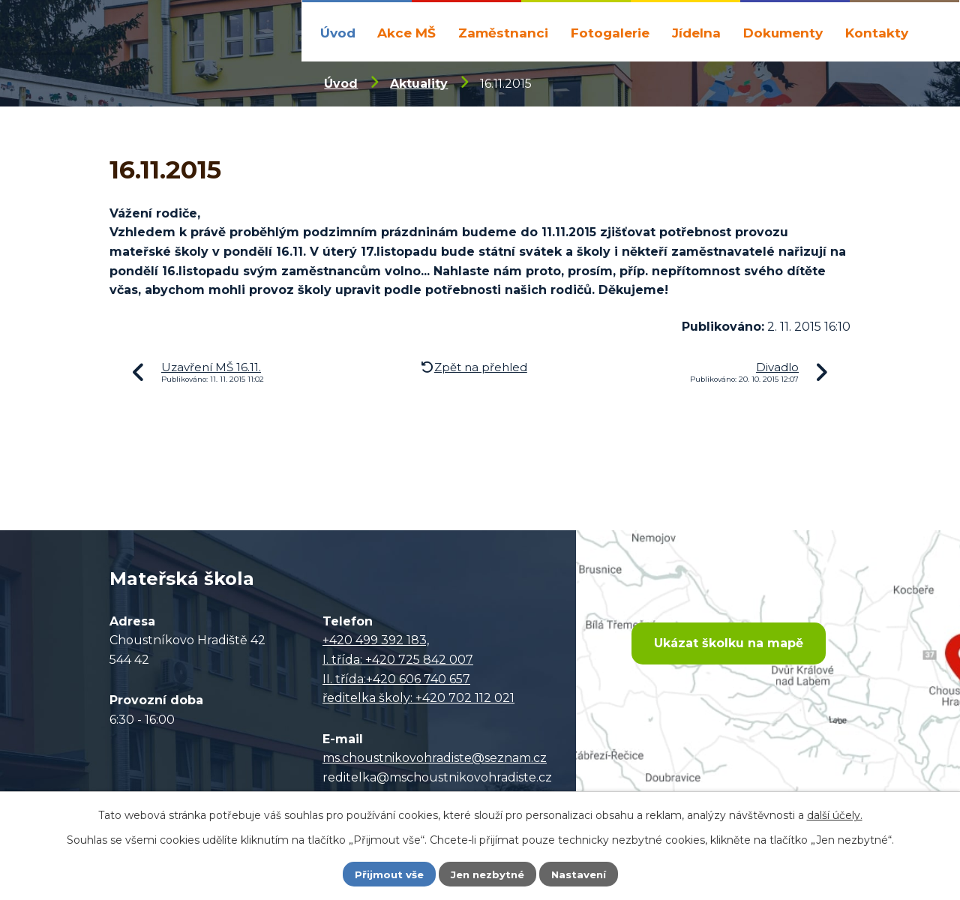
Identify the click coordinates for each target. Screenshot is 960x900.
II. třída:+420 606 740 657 (396, 679)
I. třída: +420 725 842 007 (397, 659)
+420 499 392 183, (375, 640)
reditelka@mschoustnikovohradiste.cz (437, 777)
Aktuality (419, 83)
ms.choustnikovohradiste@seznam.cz (434, 758)
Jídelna (696, 32)
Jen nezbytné (487, 873)
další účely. (834, 814)
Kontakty (876, 32)
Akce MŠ (406, 32)
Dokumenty (783, 32)
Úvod (338, 32)
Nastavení (582, 873)
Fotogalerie (610, 32)
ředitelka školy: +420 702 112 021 (418, 698)
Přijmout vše (385, 873)
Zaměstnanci (503, 32)
